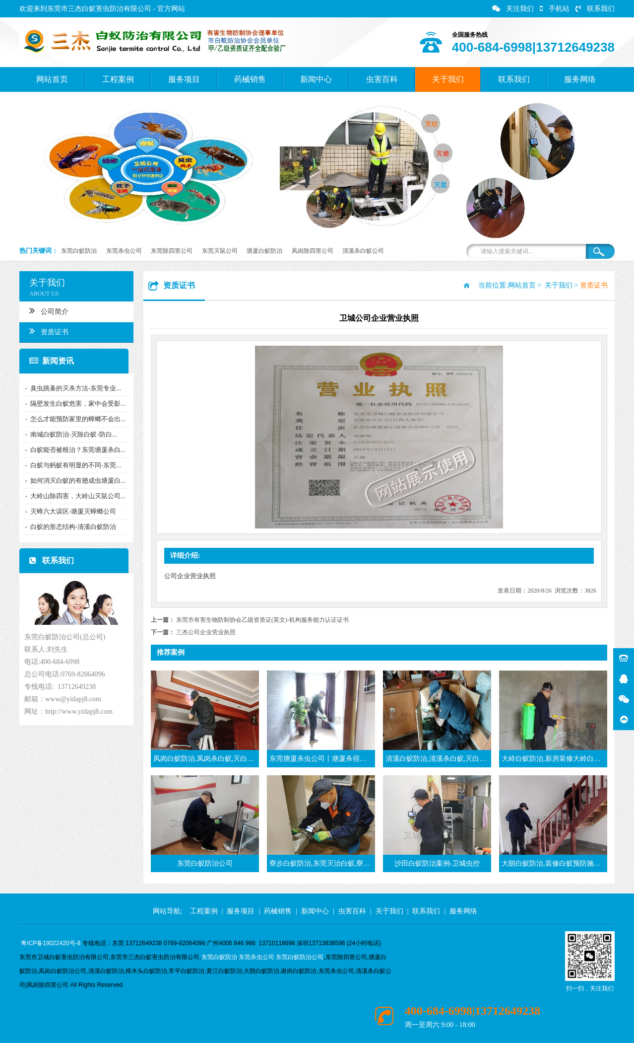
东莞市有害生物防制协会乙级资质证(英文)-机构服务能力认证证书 (262, 619)
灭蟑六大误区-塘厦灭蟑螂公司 (72, 511)
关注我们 (513, 8)
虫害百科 (382, 79)
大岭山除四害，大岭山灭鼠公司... (76, 496)
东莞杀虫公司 (124, 250)
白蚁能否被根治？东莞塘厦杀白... (76, 449)
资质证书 (47, 331)
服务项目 (184, 79)
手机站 (555, 8)
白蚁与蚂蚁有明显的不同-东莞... (74, 465)
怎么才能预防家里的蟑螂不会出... (76, 419)
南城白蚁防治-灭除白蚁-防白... (72, 434)
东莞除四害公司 (171, 250)
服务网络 (580, 79)
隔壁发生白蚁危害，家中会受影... (76, 403)
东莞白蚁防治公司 (299, 957)
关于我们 (448, 79)
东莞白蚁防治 (79, 250)
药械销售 (250, 79)
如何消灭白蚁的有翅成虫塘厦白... (76, 480)
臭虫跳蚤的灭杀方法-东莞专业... (74, 388)
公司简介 (47, 310)
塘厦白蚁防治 (264, 250)
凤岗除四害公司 (312, 250)
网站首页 (52, 79)
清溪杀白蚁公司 (363, 250)
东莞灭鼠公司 (220, 250)
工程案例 (118, 79)
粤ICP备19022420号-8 (50, 943)
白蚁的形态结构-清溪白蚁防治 (72, 526)
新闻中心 (316, 79)
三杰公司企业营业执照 (206, 632)
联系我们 (595, 8)
